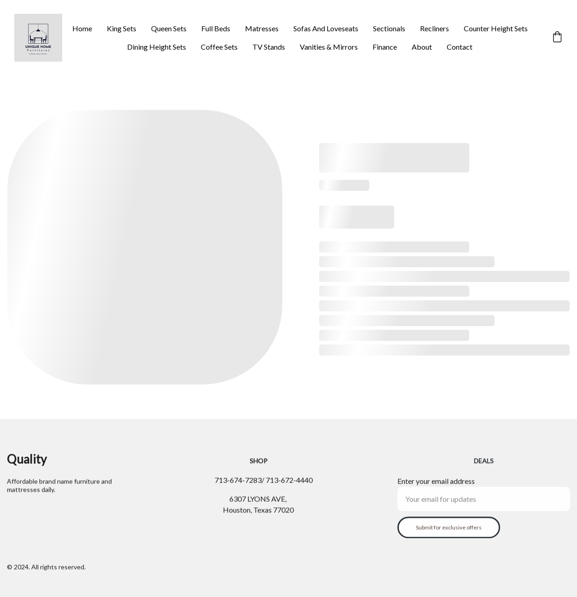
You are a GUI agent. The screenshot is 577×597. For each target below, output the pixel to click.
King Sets (121, 28)
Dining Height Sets (156, 46)
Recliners (434, 28)
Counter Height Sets (496, 28)
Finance (385, 46)
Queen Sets (169, 28)
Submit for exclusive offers (449, 531)
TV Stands (268, 46)
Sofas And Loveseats (325, 28)
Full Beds (215, 28)
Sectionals (389, 28)
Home (82, 28)
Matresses (262, 28)
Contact (459, 46)
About (422, 46)
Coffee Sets (219, 46)
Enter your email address (436, 485)
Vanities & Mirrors (329, 46)
